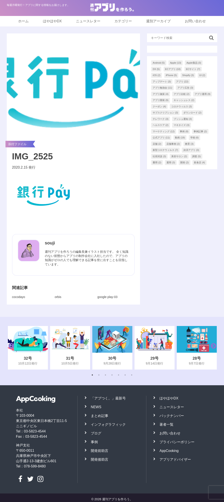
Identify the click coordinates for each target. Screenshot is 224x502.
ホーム (23, 21)
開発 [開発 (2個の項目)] (184, 162)
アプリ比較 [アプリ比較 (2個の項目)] (181, 94)
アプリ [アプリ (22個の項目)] (182, 81)
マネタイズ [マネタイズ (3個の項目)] (181, 125)
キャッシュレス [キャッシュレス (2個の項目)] (184, 100)
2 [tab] (99, 375)
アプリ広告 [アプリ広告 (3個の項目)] (185, 87)
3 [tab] (105, 375)
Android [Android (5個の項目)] (158, 62)
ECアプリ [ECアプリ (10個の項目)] (173, 69)
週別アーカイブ (158, 21)
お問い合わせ (195, 21)
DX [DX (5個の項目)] (156, 69)
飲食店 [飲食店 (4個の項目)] (199, 162)
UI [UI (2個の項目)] (202, 75)
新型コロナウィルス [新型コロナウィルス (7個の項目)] (165, 150)
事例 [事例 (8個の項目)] (184, 131)
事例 (94, 442)
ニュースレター (88, 21)
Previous (10, 347)
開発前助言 (99, 451)
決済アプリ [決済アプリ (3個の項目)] (191, 150)
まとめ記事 (99, 416)
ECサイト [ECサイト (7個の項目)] (193, 69)
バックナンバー (171, 416)
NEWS (96, 407)
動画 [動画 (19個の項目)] (180, 137)
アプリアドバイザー (175, 459)
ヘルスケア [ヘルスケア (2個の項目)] (160, 125)
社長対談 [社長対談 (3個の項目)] (159, 156)
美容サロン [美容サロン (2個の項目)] (179, 156)
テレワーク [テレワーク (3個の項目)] (160, 119)
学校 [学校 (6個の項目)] (194, 137)
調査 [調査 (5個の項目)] (196, 156)
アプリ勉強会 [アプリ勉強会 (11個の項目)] (162, 87)
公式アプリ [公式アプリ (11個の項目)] (161, 137)
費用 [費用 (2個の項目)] (157, 162)
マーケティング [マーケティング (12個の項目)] (164, 131)
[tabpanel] (28, 348)
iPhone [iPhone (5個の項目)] (171, 75)
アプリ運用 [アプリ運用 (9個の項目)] (202, 94)
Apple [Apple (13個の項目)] (175, 62)
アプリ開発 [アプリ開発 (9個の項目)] (160, 100)
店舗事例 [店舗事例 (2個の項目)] (173, 144)
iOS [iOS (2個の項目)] (156, 75)
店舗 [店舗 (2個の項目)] (157, 144)
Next (212, 347)
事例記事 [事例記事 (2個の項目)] (200, 131)
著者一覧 (166, 424)
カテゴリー (123, 21)
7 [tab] (132, 375)
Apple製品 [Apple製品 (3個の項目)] (193, 62)
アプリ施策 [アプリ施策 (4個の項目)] (160, 94)
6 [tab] (125, 375)
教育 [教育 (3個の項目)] (189, 144)
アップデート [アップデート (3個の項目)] (162, 81)
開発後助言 (99, 459)
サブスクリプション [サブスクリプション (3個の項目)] (165, 112)
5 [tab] (118, 375)
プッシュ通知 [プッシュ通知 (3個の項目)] (183, 119)
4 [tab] (112, 375)
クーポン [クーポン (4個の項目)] (159, 106)
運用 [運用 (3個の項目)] (170, 162)
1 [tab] (92, 375)
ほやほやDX (52, 21)
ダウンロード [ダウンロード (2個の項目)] (192, 112)
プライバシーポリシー (176, 442)
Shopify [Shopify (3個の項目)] (188, 75)
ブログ (96, 433)
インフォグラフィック (108, 424)
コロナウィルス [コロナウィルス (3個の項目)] (181, 106)
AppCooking (168, 451)
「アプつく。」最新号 (108, 398)
